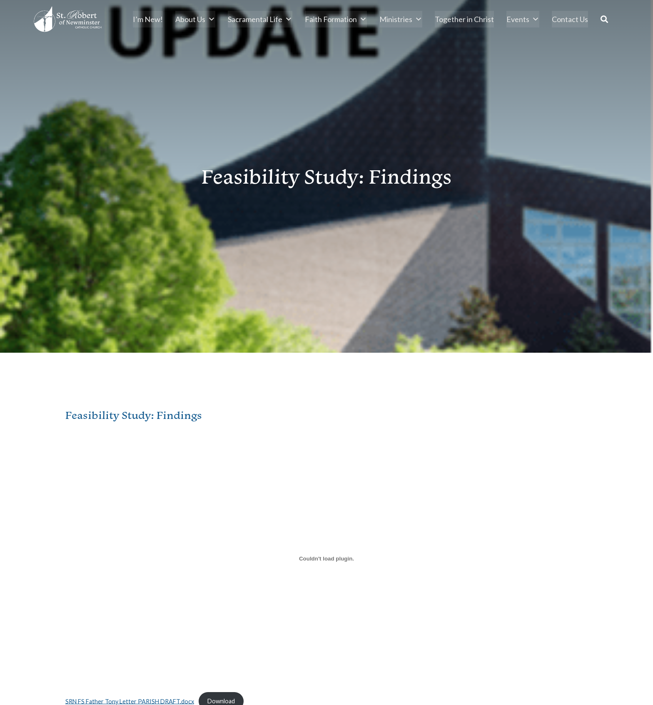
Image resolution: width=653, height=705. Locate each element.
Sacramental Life (260, 19)
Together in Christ (464, 19)
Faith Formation (336, 19)
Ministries (400, 19)
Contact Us (570, 19)
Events (522, 19)
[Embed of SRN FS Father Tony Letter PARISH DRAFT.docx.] (326, 559)
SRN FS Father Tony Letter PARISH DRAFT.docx (129, 701)
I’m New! (148, 19)
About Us (195, 19)
